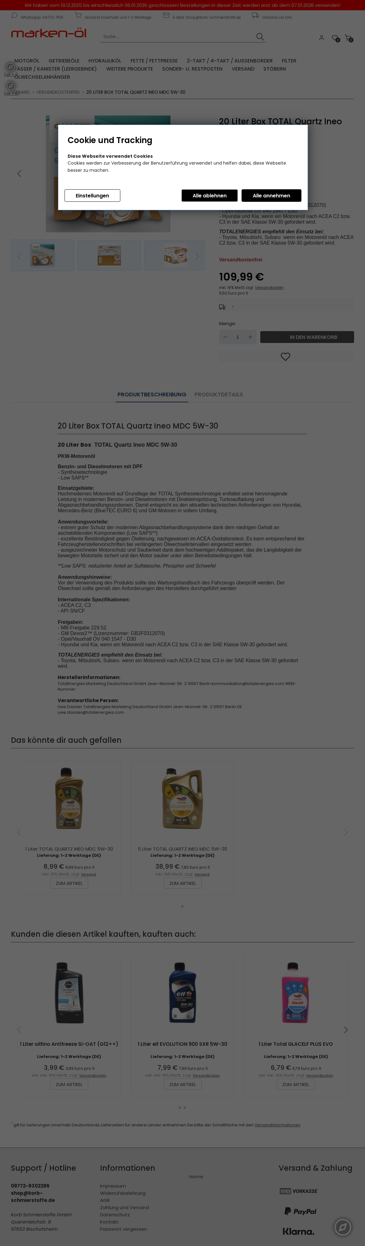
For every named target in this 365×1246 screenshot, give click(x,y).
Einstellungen (92, 195)
